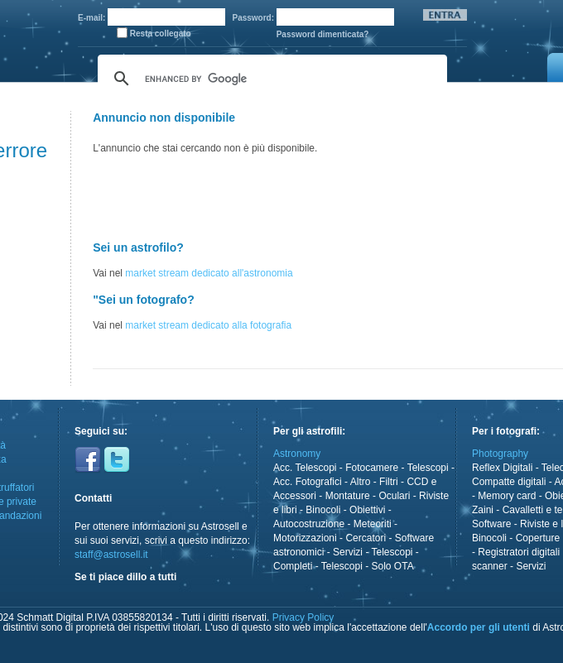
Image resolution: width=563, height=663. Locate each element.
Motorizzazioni (305, 538)
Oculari (394, 496)
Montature (347, 496)
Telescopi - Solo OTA (367, 566)
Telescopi (428, 467)
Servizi (348, 552)
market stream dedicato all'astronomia (208, 273)
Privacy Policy (303, 617)
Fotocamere (371, 467)
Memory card (507, 496)
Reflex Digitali (502, 467)
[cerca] (270, 79)
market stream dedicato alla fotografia (208, 325)
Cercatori (365, 538)
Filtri (388, 482)
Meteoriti (373, 524)
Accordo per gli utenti (478, 627)
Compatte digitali (509, 482)
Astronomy (296, 453)
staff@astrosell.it (111, 554)
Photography (500, 453)
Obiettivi (367, 510)
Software (491, 524)
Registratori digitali (519, 552)
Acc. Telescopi (304, 467)
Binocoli (323, 510)
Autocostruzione (308, 524)
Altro (360, 482)
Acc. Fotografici (307, 482)
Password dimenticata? (323, 34)
